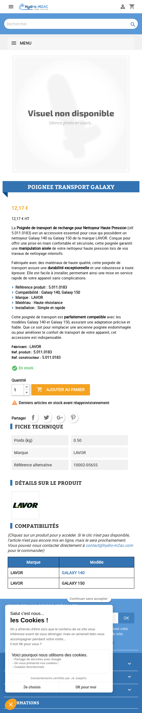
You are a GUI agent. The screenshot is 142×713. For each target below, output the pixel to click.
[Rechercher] (71, 23)
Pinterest (73, 417)
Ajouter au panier (61, 389)
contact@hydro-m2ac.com (109, 545)
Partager (33, 417)
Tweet (46, 417)
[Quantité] (18, 389)
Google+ (60, 417)
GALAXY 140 (73, 572)
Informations (22, 702)
